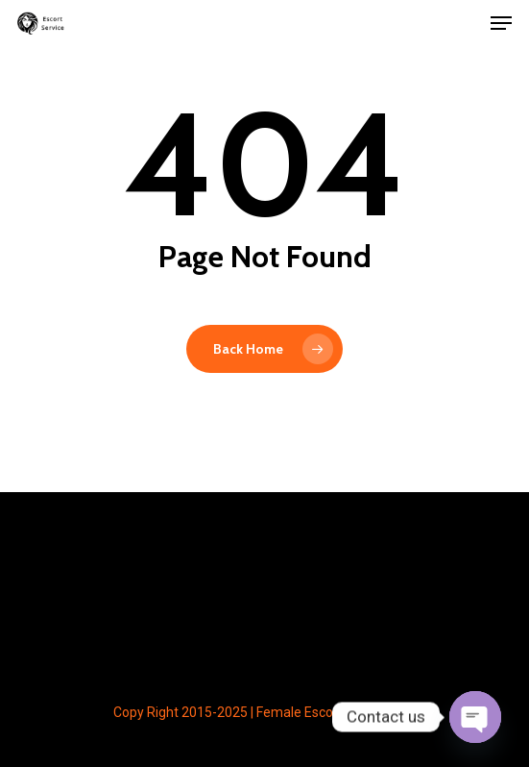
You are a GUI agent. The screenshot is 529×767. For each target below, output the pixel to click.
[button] (501, 23)
